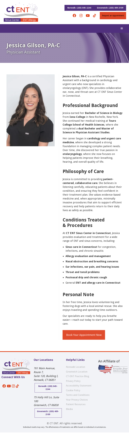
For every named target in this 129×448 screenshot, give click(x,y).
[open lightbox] (30, 207)
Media (69, 409)
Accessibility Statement (78, 385)
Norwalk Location (75, 366)
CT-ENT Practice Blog (77, 376)
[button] (121, 28)
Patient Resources (76, 404)
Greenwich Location (76, 371)
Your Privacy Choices (77, 399)
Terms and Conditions (78, 394)
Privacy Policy (73, 381)
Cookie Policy (73, 390)
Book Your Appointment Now (85, 334)
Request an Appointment (113, 15)
